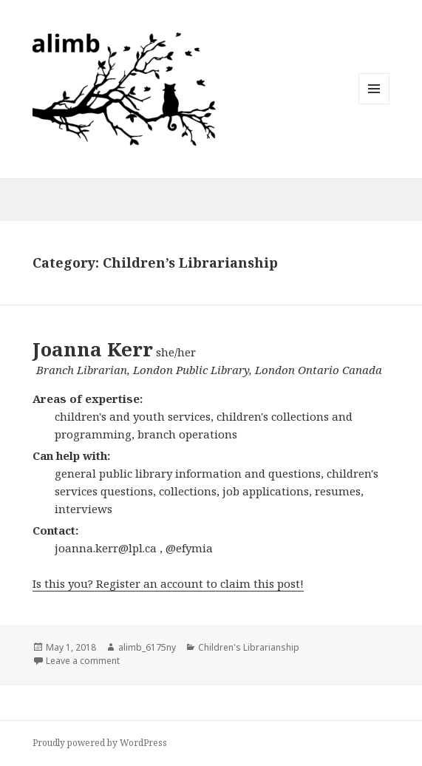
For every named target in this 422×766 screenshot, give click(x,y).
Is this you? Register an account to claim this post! (168, 583)
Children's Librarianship (248, 647)
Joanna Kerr (93, 349)
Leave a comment (83, 660)
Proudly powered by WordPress (100, 742)
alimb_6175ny (147, 647)
